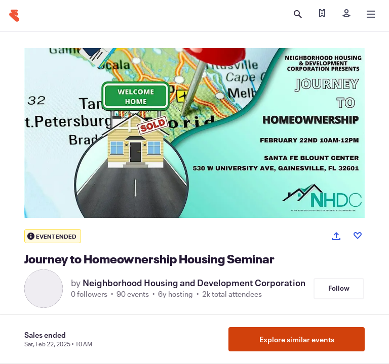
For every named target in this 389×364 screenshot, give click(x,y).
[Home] (14, 16)
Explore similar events (296, 339)
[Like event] (358, 236)
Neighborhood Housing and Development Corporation (194, 282)
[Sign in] (346, 14)
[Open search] (298, 14)
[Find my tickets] (322, 14)
